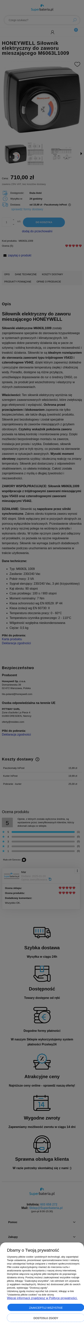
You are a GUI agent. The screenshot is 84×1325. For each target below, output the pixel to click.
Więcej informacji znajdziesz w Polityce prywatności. (42, 1298)
